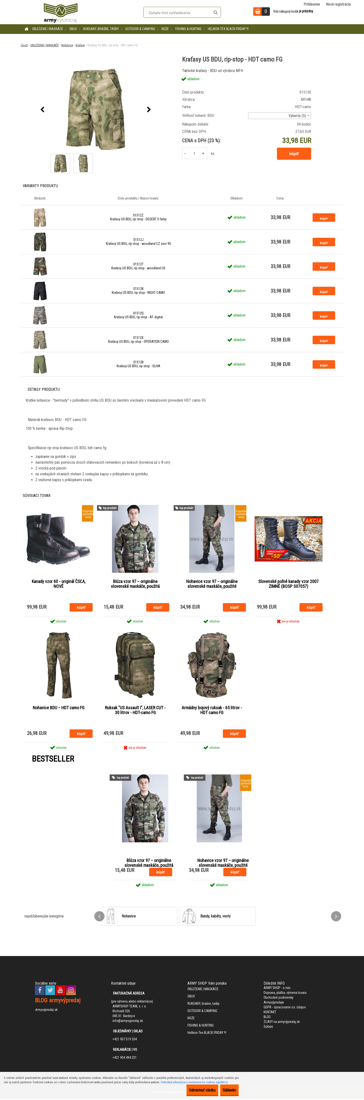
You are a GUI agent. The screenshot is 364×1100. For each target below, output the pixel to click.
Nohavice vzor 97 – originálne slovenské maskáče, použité (212, 584)
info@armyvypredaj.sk (128, 1022)
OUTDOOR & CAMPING (140, 29)
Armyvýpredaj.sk (46, 1010)
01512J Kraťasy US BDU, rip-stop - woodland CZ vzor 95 (138, 242)
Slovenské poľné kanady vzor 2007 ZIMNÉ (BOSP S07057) (288, 584)
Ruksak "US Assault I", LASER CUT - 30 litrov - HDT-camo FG (135, 711)
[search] (215, 12)
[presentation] (42, 110)
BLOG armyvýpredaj (58, 1001)
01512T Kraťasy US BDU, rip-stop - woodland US (138, 266)
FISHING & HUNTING (188, 29)
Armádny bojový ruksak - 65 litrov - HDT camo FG (212, 711)
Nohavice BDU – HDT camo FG (58, 708)
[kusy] (194, 153)
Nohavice (67, 45)
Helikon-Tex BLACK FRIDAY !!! (228, 29)
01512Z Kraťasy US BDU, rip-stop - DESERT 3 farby (138, 217)
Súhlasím (226, 1090)
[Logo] (61, 12)
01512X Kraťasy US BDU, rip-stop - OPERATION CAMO (138, 339)
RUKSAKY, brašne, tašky (101, 29)
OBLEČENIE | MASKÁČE (47, 29)
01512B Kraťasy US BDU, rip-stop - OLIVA (138, 364)
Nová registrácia (338, 4)
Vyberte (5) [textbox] (297, 115)
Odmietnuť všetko (191, 1090)
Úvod (24, 45)
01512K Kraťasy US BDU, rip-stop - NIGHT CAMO (138, 291)
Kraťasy (80, 45)
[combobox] (279, 115)
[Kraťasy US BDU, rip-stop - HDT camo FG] (95, 109)
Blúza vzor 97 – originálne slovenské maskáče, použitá (135, 584)
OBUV (73, 29)
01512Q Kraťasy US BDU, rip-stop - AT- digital (138, 315)
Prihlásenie (312, 4)
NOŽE (165, 29)
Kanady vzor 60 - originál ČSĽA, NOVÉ (58, 584)
